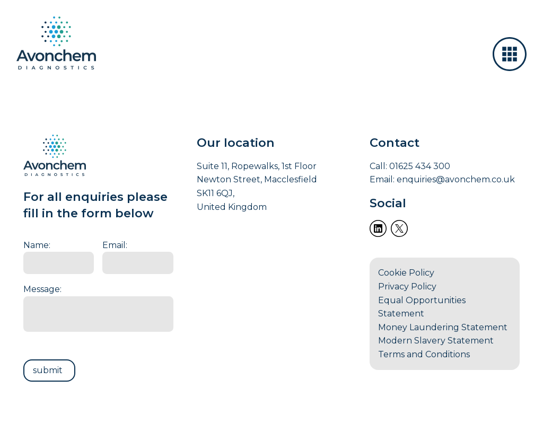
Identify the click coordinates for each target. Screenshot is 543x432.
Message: (42, 289)
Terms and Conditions (424, 354)
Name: (36, 245)
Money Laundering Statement (442, 327)
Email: (114, 245)
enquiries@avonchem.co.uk (456, 179)
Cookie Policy (406, 273)
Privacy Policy (407, 286)
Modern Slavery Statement (436, 341)
